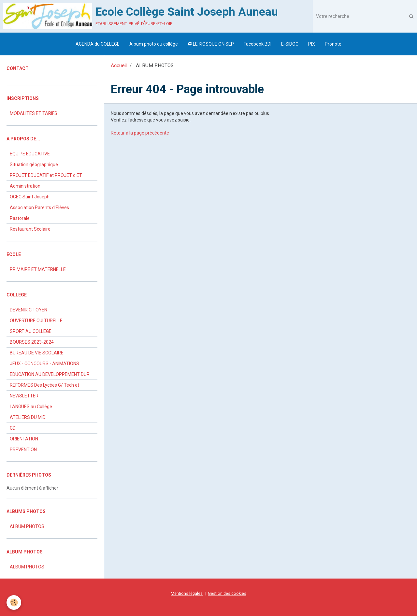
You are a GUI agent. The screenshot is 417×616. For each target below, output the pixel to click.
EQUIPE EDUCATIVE (30, 153)
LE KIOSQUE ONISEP (211, 44)
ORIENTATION (24, 438)
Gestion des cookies (227, 593)
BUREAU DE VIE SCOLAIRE (37, 352)
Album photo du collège (153, 44)
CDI (13, 428)
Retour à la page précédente (140, 133)
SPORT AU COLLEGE (30, 331)
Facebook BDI (257, 44)
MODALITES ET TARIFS (33, 113)
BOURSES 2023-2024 (32, 342)
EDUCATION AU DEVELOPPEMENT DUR (50, 374)
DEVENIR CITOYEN (28, 309)
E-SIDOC (289, 44)
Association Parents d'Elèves (39, 207)
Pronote (333, 44)
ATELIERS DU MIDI (28, 417)
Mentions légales (187, 593)
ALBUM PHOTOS (27, 526)
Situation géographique (34, 164)
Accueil (119, 65)
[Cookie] (14, 602)
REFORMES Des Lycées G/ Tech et (44, 385)
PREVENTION (23, 449)
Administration (25, 186)
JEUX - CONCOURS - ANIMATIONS (44, 363)
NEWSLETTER (24, 395)
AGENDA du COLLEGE (98, 44)
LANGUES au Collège (31, 406)
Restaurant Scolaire (30, 229)
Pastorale (20, 218)
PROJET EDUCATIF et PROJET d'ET (46, 175)
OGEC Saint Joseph (30, 196)
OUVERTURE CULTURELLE (36, 320)
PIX (311, 44)
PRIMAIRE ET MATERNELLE (38, 269)
